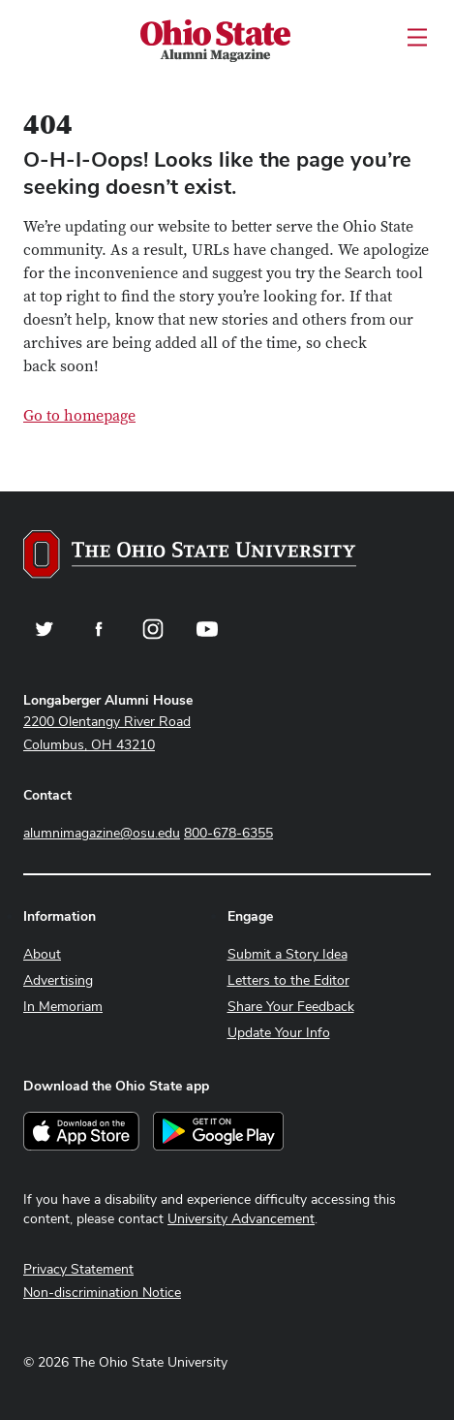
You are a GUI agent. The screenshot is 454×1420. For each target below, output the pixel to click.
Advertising (58, 980)
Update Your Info (278, 1032)
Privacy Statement (78, 1269)
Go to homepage (79, 416)
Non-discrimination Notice (102, 1292)
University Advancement (241, 1218)
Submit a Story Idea (287, 953)
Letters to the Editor (288, 980)
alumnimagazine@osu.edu (101, 832)
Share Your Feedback (290, 1006)
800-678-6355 (228, 832)
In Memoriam (63, 1006)
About (42, 953)
